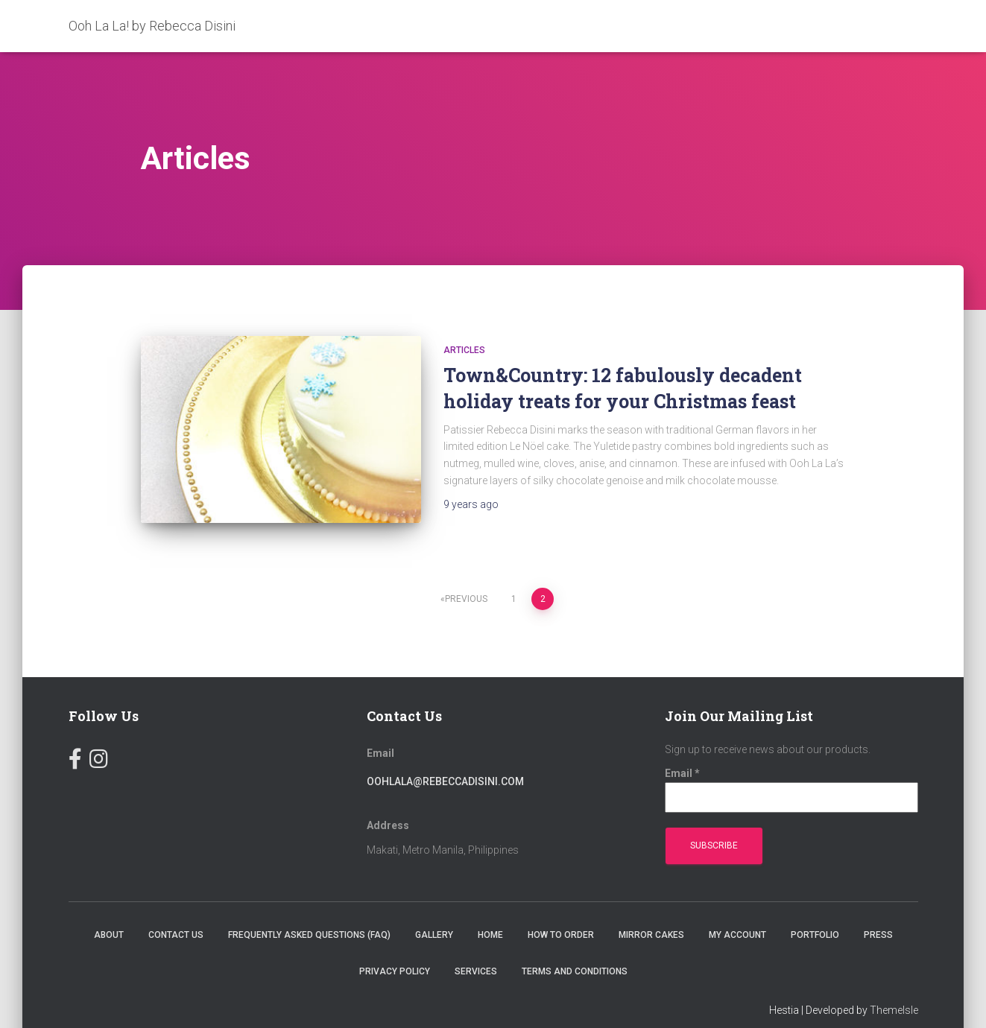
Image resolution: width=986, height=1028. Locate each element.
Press (878, 912)
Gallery (434, 912)
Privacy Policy (394, 949)
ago (471, 504)
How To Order (561, 912)
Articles (464, 350)
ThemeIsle (894, 987)
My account (737, 912)
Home (490, 912)
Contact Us (175, 912)
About (109, 912)
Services (476, 949)
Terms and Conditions (575, 949)
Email (682, 750)
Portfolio (815, 912)
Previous (466, 576)
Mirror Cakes (651, 912)
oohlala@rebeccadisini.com (445, 758)
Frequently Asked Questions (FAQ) (309, 912)
